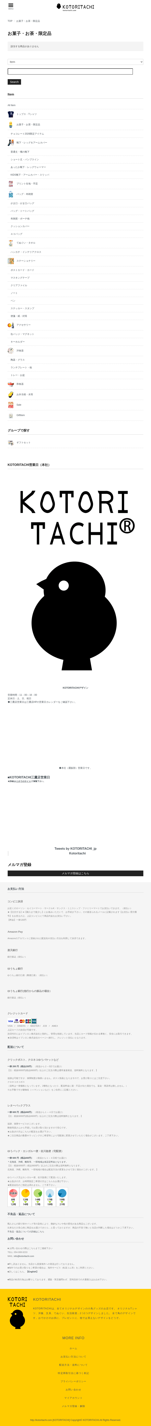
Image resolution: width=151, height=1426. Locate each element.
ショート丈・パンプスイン (25, 159)
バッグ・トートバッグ (22, 211)
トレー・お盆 (18, 375)
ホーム (73, 1348)
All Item (12, 105)
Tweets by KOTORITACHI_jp (75, 848)
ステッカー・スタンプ (22, 308)
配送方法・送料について (73, 1365)
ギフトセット (19, 443)
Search (14, 81)
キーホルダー (18, 341)
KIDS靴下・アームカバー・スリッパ (30, 174)
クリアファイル (19, 285)
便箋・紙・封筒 (19, 316)
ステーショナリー (21, 261)
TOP (10, 21)
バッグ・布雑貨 (20, 194)
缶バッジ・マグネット (22, 334)
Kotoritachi (77, 853)
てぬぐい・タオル (21, 243)
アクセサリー (19, 325)
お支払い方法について (74, 1356)
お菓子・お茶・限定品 (28, 21)
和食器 (16, 384)
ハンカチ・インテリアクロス (26, 252)
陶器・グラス (18, 359)
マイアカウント (73, 1398)
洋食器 (16, 351)
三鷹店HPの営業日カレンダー (42, 702)
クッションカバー (20, 226)
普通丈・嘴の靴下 (20, 151)
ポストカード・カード (22, 270)
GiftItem (16, 415)
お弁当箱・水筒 (20, 394)
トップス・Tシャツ (22, 114)
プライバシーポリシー (74, 1381)
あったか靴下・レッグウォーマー (28, 167)
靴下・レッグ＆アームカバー (27, 143)
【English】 (32, 1271)
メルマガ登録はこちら (75, 873)
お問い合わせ (73, 1389)
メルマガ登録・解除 (73, 1406)
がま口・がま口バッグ (22, 203)
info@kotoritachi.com (24, 1256)
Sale (14, 405)
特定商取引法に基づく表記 (73, 1373)
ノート (14, 293)
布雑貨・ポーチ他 (20, 218)
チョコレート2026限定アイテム (27, 133)
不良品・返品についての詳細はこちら (25, 1231)
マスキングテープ (20, 277)
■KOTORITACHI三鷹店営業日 (29, 779)
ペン (13, 300)
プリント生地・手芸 (23, 184)
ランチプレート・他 (21, 367)
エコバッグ (16, 234)
